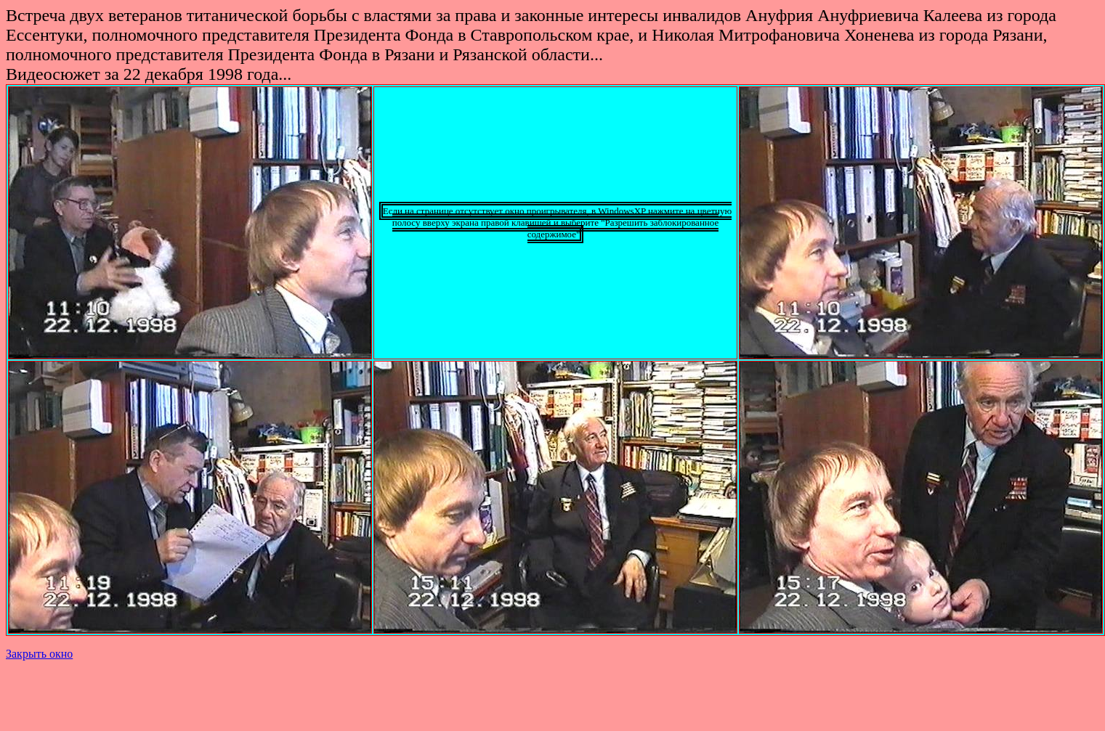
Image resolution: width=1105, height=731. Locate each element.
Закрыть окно (39, 654)
